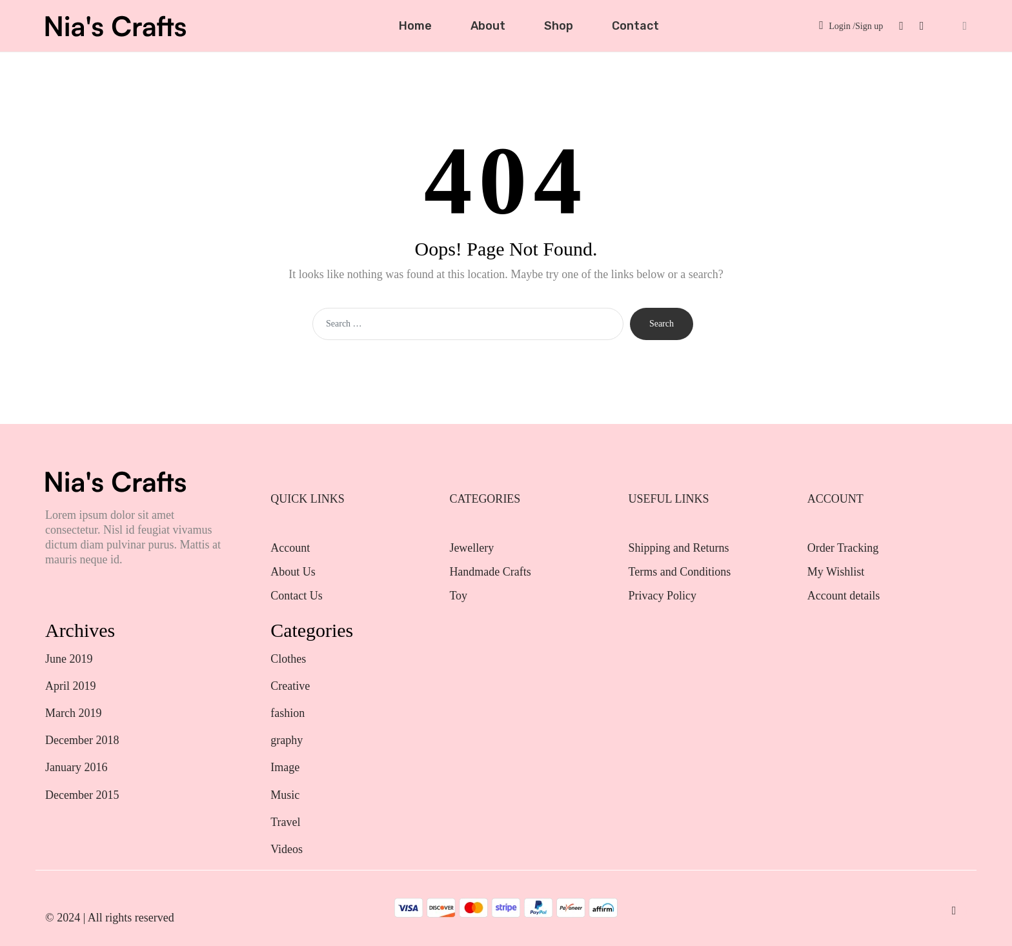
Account (290, 547)
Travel (285, 822)
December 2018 (82, 740)
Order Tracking (843, 547)
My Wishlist (835, 571)
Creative (290, 685)
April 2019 (70, 685)
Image (284, 767)
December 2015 (82, 795)
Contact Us (296, 595)
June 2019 (69, 658)
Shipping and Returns (679, 547)
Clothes (288, 658)
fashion (287, 713)
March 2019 (73, 713)
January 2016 (76, 767)
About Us (293, 571)
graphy (286, 740)
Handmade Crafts (490, 571)
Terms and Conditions (680, 571)
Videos (286, 849)
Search (661, 323)
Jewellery (472, 547)
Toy (458, 595)
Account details (843, 595)
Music (284, 795)
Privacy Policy (663, 595)
